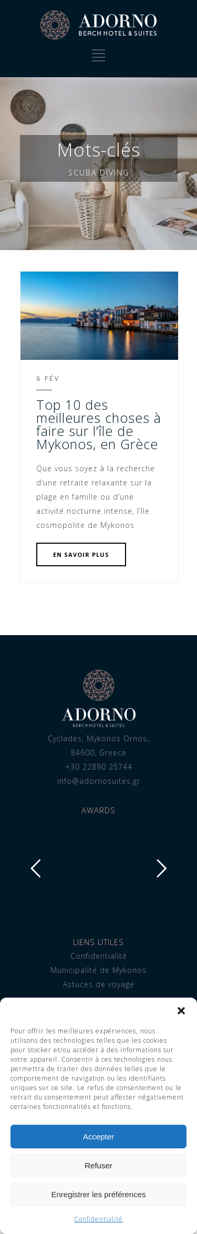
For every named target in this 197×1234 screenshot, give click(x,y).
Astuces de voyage (98, 984)
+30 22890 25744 (98, 767)
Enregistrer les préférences (98, 1194)
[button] (181, 1010)
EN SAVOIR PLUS (81, 554)
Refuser (98, 1165)
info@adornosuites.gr (98, 781)
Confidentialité (98, 1219)
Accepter (98, 1136)
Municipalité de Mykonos (98, 970)
